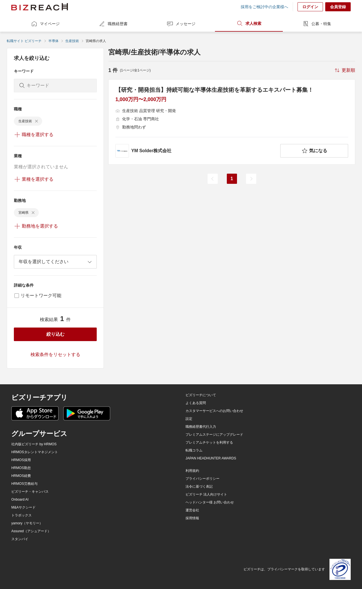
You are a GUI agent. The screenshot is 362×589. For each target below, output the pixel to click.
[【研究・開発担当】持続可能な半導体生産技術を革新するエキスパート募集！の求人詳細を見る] (232, 122)
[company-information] (196, 151)
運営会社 (192, 510)
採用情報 (192, 518)
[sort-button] (344, 70)
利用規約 (192, 470)
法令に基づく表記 (199, 486)
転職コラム (194, 450)
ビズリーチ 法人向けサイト (206, 494)
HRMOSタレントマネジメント (34, 452)
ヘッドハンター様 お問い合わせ (210, 502)
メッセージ (181, 23)
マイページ (45, 23)
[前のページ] (213, 179)
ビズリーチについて (201, 395)
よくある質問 (196, 403)
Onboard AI (20, 499)
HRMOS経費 (21, 475)
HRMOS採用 (21, 460)
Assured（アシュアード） (31, 531)
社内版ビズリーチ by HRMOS (34, 444)
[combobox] (55, 262)
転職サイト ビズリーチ (24, 41)
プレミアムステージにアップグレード (214, 434)
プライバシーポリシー (202, 478)
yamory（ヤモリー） (27, 523)
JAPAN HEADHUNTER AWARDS (211, 458)
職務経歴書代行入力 (201, 426)
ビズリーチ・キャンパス (30, 491)
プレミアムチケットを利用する (209, 442)
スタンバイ (19, 539)
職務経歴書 (113, 23)
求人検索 (248, 23)
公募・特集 (316, 23)
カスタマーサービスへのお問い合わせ (214, 411)
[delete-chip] (36, 121)
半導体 (53, 41)
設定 (189, 418)
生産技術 (72, 41)
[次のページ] (251, 179)
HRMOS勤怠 (21, 468)
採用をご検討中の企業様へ (264, 7)
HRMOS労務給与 (24, 483)
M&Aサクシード (23, 507)
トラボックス (21, 515)
